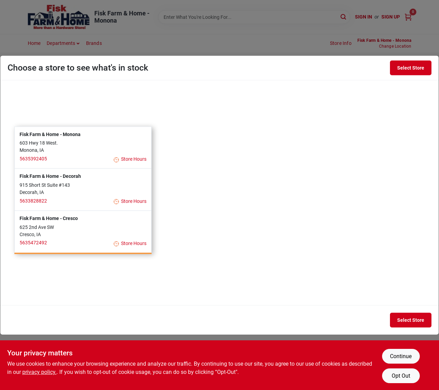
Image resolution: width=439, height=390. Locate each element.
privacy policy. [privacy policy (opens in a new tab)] (39, 372)
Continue (401, 356)
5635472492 (33, 243)
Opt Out (401, 376)
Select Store (410, 68)
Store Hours (130, 159)
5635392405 (33, 158)
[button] (83, 147)
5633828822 (33, 201)
